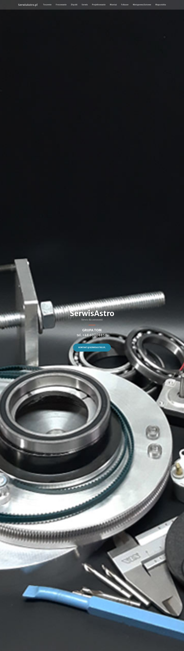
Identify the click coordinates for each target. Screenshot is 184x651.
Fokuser (125, 5)
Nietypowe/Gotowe (142, 5)
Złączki (74, 5)
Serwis (85, 5)
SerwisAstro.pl (28, 4)
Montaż (113, 5)
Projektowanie (99, 5)
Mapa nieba (160, 5)
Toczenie (47, 5)
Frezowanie (61, 5)
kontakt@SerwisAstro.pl (92, 347)
